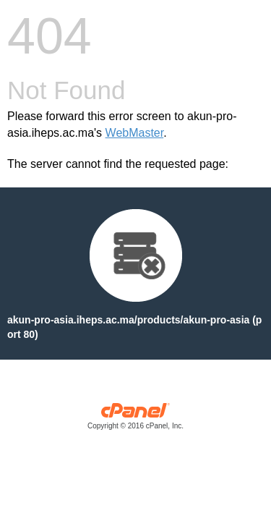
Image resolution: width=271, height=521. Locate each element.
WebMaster (135, 133)
